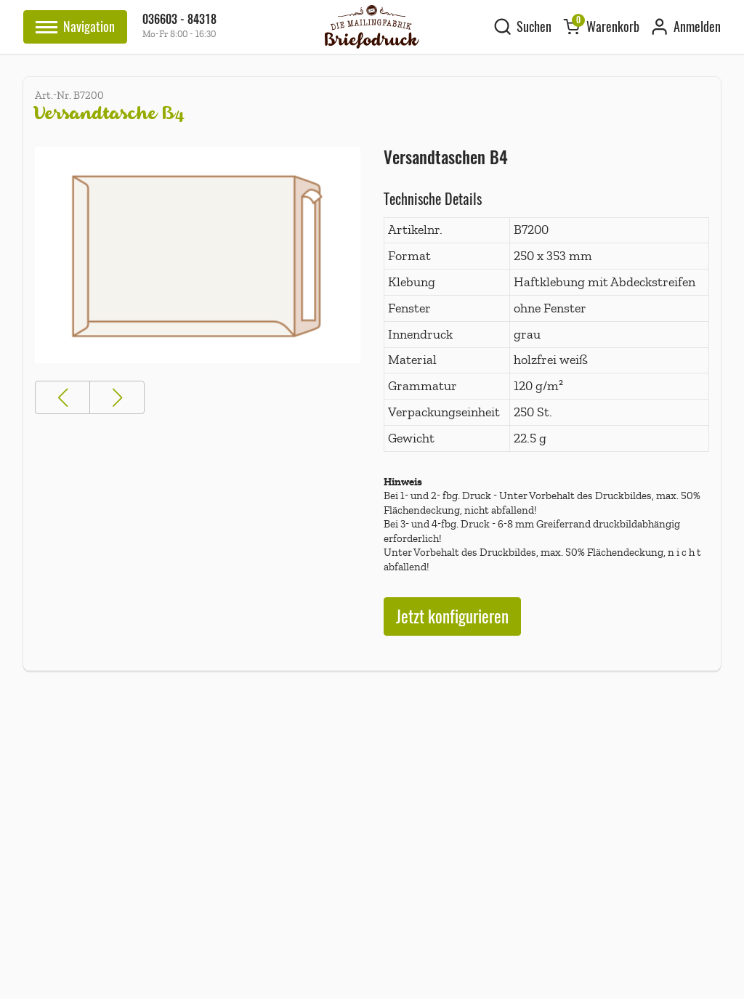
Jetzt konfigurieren (452, 616)
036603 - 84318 (179, 19)
